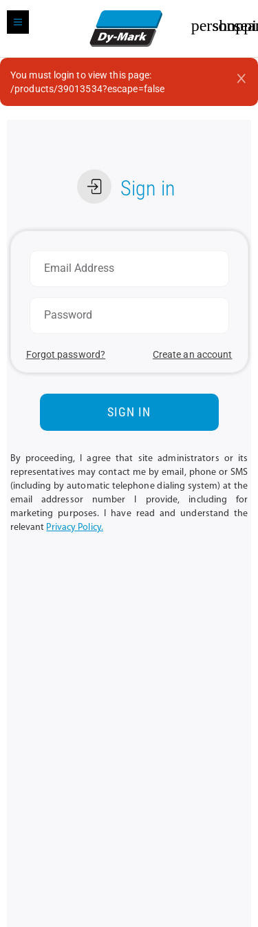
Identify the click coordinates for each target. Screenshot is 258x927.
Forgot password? (66, 354)
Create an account (193, 354)
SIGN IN (129, 412)
